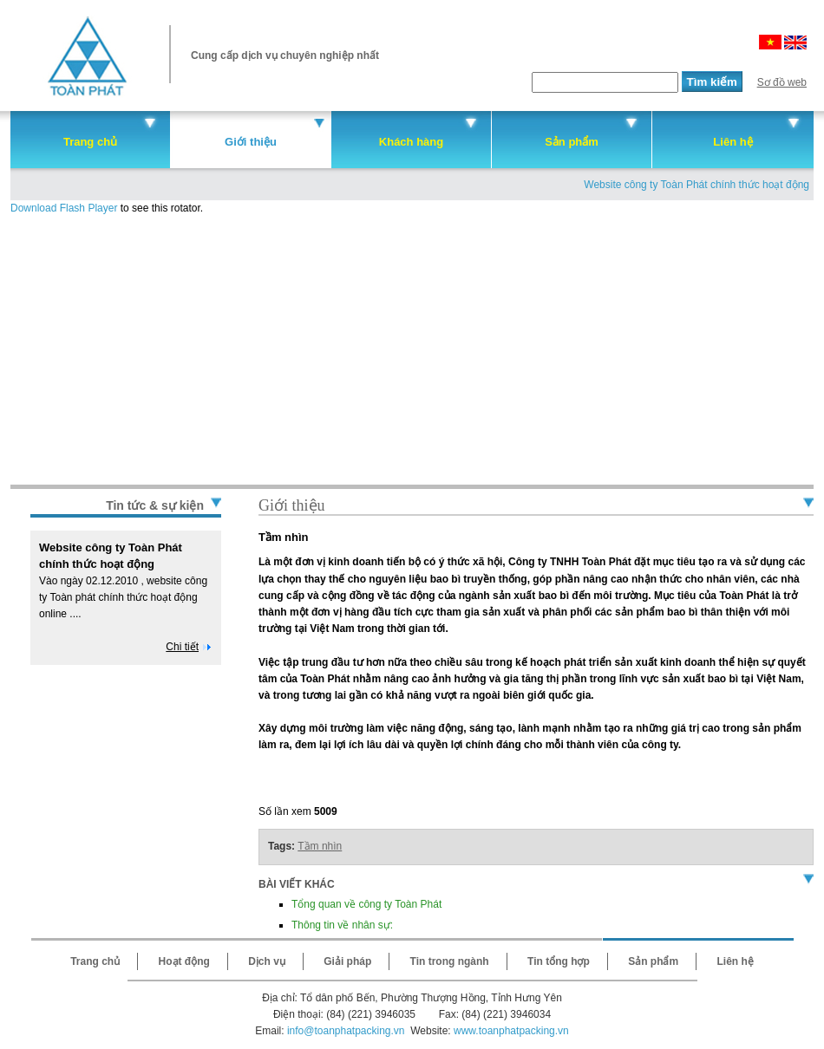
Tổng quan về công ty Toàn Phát (366, 904)
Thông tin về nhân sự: (342, 925)
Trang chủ (90, 141)
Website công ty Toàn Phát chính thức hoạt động (696, 185)
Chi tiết (182, 647)
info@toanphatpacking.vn (346, 1031)
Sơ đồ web (782, 82)
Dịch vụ (266, 961)
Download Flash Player (63, 208)
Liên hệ (732, 141)
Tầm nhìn (320, 846)
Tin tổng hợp (558, 961)
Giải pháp (347, 961)
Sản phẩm (571, 141)
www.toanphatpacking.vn (511, 1031)
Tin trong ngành (449, 961)
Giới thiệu (251, 141)
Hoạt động (184, 961)
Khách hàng (411, 141)
